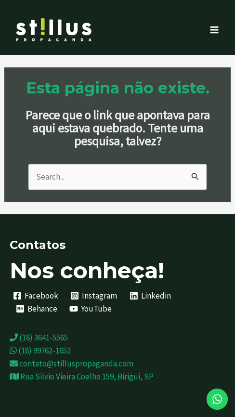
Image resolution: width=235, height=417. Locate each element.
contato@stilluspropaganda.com (71, 363)
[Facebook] (36, 295)
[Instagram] (94, 295)
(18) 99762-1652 (40, 350)
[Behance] (37, 308)
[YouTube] (91, 308)
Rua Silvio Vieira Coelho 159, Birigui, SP (82, 376)
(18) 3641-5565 (39, 337)
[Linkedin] (150, 295)
